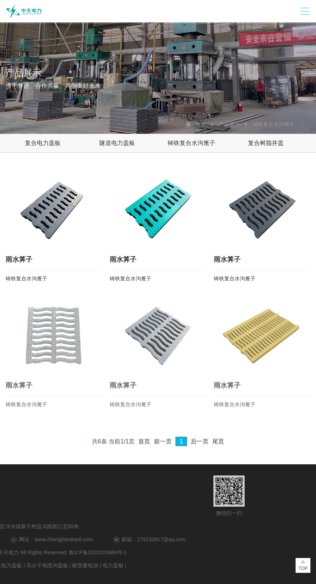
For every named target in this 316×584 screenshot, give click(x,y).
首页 (201, 124)
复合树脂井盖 (266, 143)
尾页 (218, 441)
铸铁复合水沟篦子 (273, 124)
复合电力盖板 (43, 143)
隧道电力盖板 (117, 143)
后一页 (200, 441)
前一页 (163, 441)
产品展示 (229, 124)
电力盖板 (35, 565)
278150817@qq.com (84, 539)
